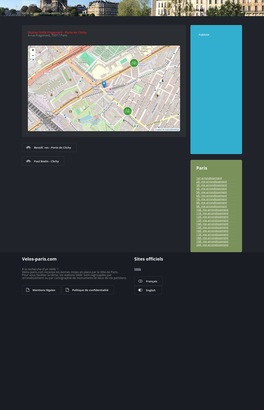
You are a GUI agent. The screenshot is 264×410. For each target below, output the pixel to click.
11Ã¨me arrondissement (208, 296)
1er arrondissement (206, 246)
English (148, 401)
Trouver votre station (216, 15)
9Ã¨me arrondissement (208, 286)
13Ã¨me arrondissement (208, 305)
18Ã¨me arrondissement (208, 330)
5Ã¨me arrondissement (208, 266)
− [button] (34, 148)
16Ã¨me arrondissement (208, 320)
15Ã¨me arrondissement (208, 315)
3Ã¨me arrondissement (208, 256)
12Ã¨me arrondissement (208, 300)
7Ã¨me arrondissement (208, 276)
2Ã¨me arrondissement (208, 251)
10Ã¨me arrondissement (208, 291)
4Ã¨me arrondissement (208, 261)
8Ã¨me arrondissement (208, 281)
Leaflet (157, 221)
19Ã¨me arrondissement (208, 335)
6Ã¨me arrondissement (208, 271)
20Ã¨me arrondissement (208, 340)
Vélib (137, 381)
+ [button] (34, 142)
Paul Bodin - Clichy (42, 255)
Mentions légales (40, 405)
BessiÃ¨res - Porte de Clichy (47, 242)
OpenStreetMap (171, 221)
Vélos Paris (40, 16)
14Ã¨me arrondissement (208, 310)
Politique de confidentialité (79, 405)
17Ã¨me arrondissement (208, 325)
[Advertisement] (216, 170)
